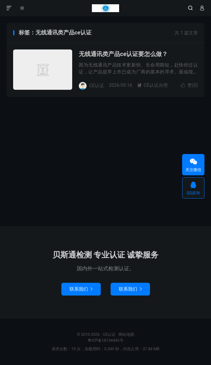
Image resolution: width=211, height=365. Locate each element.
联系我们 (81, 289)
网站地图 (126, 334)
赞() (189, 85)
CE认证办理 (152, 85)
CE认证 (105, 8)
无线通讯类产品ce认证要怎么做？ (123, 53)
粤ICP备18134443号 (105, 340)
